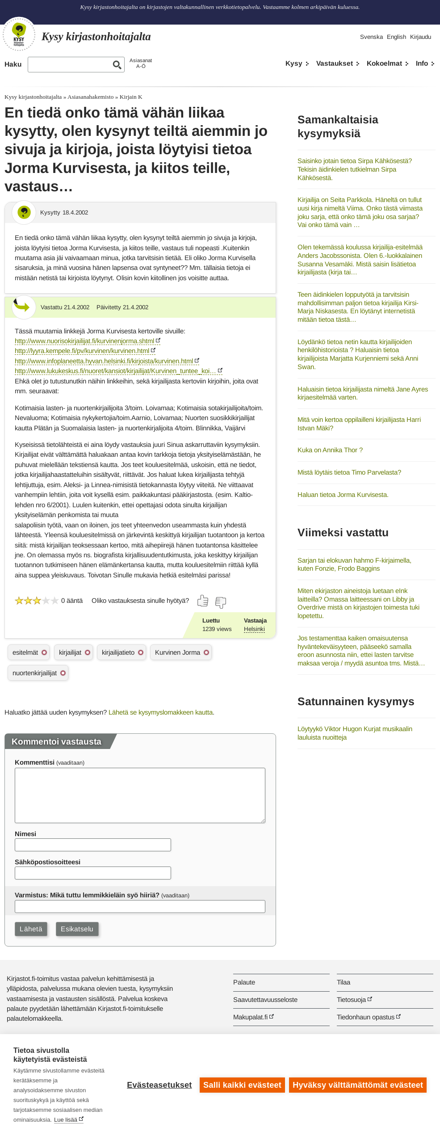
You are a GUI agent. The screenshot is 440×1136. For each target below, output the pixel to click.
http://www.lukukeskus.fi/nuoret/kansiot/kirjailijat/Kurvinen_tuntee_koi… (115, 370)
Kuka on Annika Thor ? (330, 450)
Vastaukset (334, 63)
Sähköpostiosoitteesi (47, 862)
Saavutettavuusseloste (265, 999)
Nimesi (25, 833)
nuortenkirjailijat (35, 673)
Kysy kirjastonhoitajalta (33, 96)
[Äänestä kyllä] (203, 600)
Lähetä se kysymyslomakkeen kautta (161, 712)
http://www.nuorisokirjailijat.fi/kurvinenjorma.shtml (84, 341)
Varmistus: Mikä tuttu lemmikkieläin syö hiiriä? (87, 895)
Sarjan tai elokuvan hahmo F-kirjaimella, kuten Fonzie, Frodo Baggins (354, 564)
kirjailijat (70, 652)
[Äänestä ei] (220, 603)
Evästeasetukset (159, 1085)
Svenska (371, 37)
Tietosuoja (351, 999)
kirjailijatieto (118, 652)
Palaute (244, 982)
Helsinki (254, 629)
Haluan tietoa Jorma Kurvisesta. (343, 494)
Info (422, 63)
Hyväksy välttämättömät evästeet (358, 1085)
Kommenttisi (34, 762)
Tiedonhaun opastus (365, 1017)
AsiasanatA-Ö (141, 63)
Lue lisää (65, 1119)
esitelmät (25, 652)
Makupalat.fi (250, 1017)
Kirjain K (131, 96)
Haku (12, 64)
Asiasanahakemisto (90, 96)
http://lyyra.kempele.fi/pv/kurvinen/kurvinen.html (82, 350)
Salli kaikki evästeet (242, 1085)
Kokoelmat (384, 63)
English (396, 37)
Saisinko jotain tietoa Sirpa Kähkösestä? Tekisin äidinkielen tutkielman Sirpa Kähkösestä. (355, 169)
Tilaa (343, 982)
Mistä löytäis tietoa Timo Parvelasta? (349, 472)
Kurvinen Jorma (177, 652)
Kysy (293, 63)
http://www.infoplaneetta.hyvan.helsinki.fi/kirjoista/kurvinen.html (104, 361)
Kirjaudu (420, 37)
